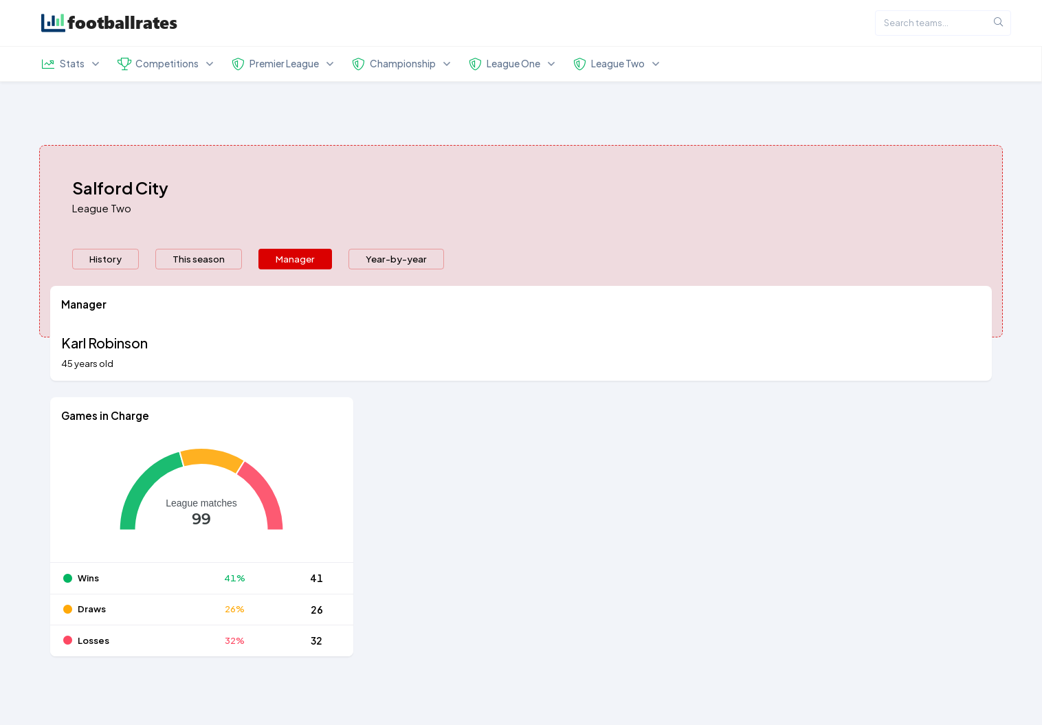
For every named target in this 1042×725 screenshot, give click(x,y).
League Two (101, 207)
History (105, 259)
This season (199, 259)
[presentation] (105, 259)
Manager (295, 259)
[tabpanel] (520, 479)
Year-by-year (396, 259)
